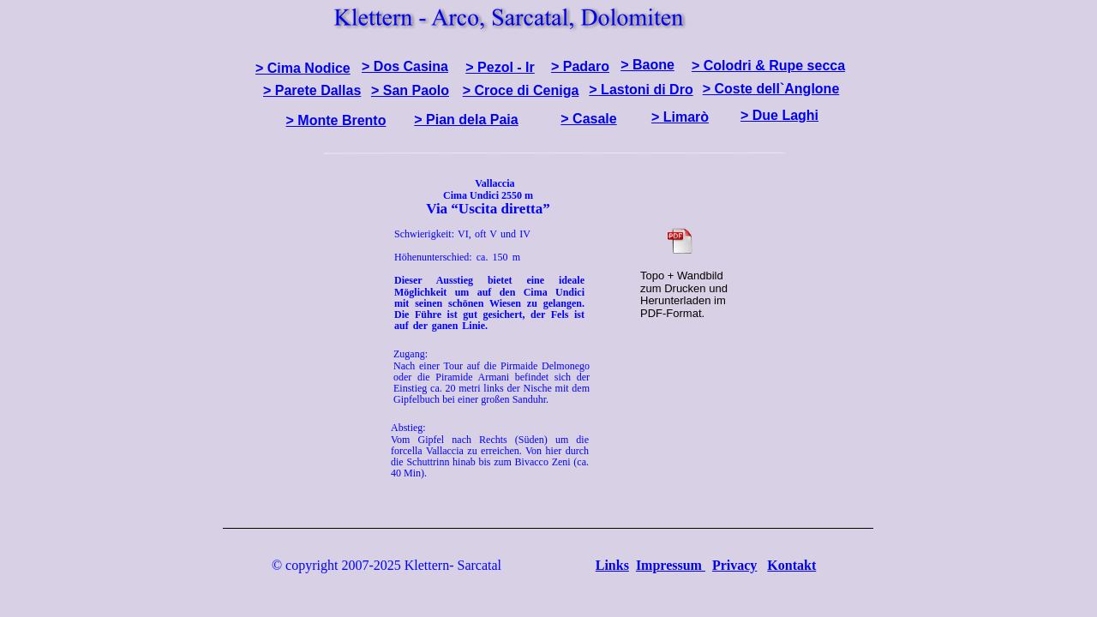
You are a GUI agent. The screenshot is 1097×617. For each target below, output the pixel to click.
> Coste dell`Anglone (771, 88)
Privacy (734, 565)
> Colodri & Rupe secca (768, 65)
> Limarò (680, 117)
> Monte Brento (336, 120)
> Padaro (580, 66)
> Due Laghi (779, 115)
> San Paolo (410, 90)
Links (612, 565)
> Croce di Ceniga (521, 90)
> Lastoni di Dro (640, 89)
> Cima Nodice (303, 68)
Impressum (670, 565)
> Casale (588, 118)
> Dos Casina (405, 66)
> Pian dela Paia (466, 119)
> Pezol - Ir (499, 67)
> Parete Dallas (312, 90)
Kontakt (791, 565)
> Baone (647, 64)
